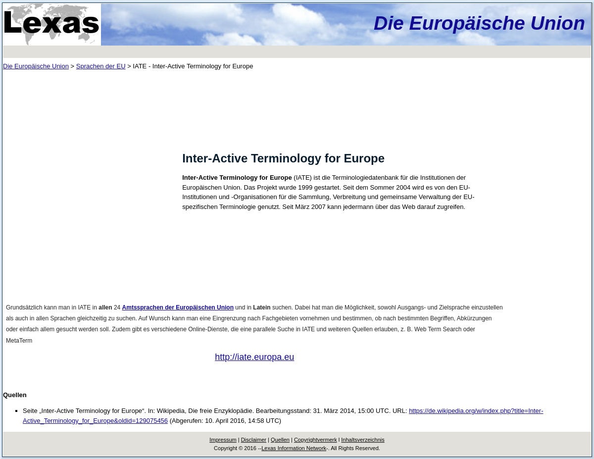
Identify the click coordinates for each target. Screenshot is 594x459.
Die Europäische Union (479, 23)
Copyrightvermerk (315, 440)
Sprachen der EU (101, 66)
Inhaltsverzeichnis (362, 440)
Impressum (222, 440)
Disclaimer (253, 440)
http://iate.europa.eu (254, 357)
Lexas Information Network (293, 448)
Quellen (280, 440)
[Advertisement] (89, 146)
